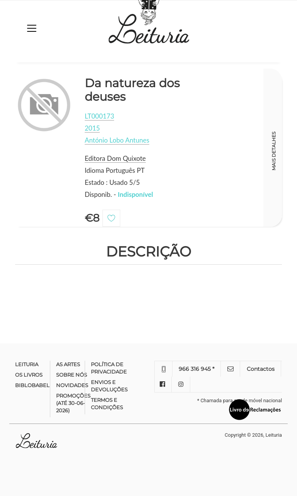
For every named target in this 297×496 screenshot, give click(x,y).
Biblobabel (32, 385)
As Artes (68, 364)
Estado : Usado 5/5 (112, 182)
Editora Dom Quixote (115, 158)
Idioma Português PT (115, 170)
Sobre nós (71, 375)
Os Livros (29, 375)
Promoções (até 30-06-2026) (73, 403)
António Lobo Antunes (117, 140)
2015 (92, 128)
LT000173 (99, 116)
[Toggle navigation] (31, 28)
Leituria (26, 364)
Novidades (72, 385)
